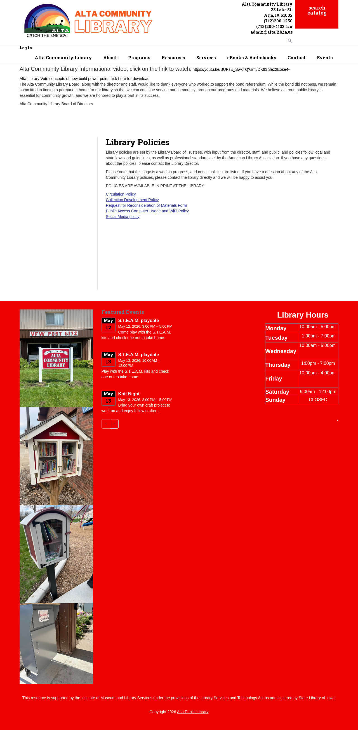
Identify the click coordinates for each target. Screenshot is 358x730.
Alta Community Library (63, 57)
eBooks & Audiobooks (251, 57)
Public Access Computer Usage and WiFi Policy (147, 211)
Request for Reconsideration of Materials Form (146, 205)
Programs (139, 57)
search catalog (317, 10)
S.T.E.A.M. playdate (138, 320)
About (110, 57)
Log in (26, 47)
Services (206, 57)
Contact (297, 57)
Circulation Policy (121, 194)
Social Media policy (123, 216)
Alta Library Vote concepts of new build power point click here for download (85, 78)
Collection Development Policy (132, 200)
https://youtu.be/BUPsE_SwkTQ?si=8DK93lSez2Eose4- (241, 69)
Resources (173, 57)
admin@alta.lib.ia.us (272, 32)
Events (325, 57)
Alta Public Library (193, 712)
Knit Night (129, 393)
